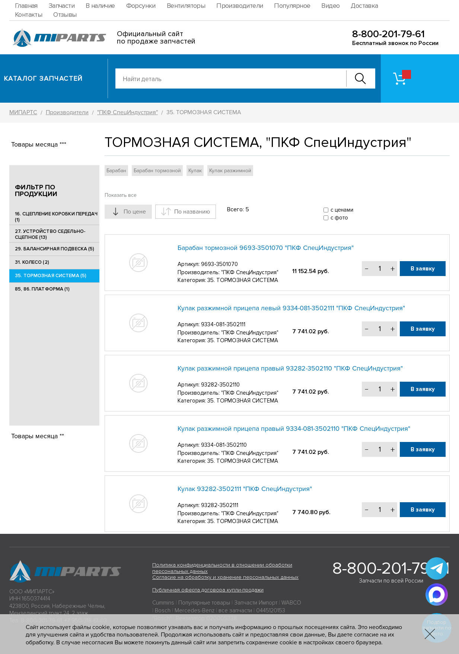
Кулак (195, 170)
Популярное (292, 5)
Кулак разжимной (230, 170)
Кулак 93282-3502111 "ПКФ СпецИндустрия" (245, 489)
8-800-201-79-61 (388, 34)
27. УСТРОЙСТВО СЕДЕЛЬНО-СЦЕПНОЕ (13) (50, 234)
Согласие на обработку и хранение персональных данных (225, 577)
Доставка (364, 5)
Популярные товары (204, 602)
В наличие (100, 5)
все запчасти (235, 610)
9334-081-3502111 (223, 324)
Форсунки (141, 5)
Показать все (121, 195)
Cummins (163, 602)
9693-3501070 (219, 264)
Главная (26, 5)
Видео (330, 5)
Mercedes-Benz (194, 610)
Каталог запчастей (43, 78)
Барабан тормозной (157, 170)
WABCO (291, 602)
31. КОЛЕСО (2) (32, 262)
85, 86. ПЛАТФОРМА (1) (42, 289)
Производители (239, 5)
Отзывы (64, 14)
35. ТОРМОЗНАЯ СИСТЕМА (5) (50, 276)
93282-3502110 (220, 384)
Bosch (162, 610)
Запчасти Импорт (255, 602)
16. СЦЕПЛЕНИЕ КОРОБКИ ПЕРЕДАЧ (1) (56, 217)
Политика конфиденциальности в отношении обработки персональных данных (222, 568)
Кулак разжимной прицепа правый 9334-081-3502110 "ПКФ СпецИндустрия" (294, 428)
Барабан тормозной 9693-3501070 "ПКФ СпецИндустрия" (266, 248)
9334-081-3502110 (224, 445)
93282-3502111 (219, 505)
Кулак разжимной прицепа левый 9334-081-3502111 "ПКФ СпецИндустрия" (291, 308)
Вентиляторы (186, 5)
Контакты (28, 14)
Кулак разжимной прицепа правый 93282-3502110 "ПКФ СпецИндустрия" (290, 368)
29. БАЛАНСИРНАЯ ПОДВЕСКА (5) (55, 249)
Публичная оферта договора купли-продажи (208, 590)
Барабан (116, 170)
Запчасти (61, 5)
